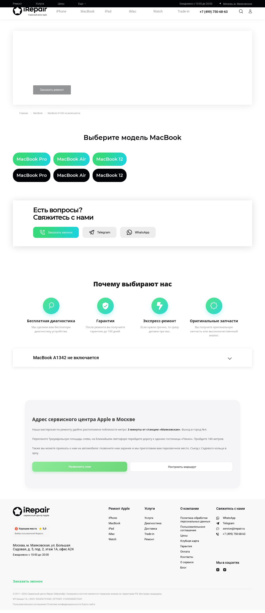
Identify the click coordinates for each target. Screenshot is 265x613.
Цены (61, 3)
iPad (108, 16)
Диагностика (152, 514)
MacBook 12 (109, 150)
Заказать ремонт (57, 81)
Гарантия (186, 537)
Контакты (186, 548)
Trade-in (184, 16)
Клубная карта (189, 532)
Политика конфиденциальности (64, 595)
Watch (158, 16)
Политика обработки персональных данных (195, 510)
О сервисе (187, 553)
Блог (183, 558)
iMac (132, 16)
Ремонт (17, 3)
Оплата (185, 542)
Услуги (40, 3)
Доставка (150, 519)
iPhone (61, 16)
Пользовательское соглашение (192, 519)
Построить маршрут (182, 458)
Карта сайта (88, 595)
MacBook (87, 16)
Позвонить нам (80, 458)
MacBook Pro (32, 150)
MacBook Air (71, 150)
